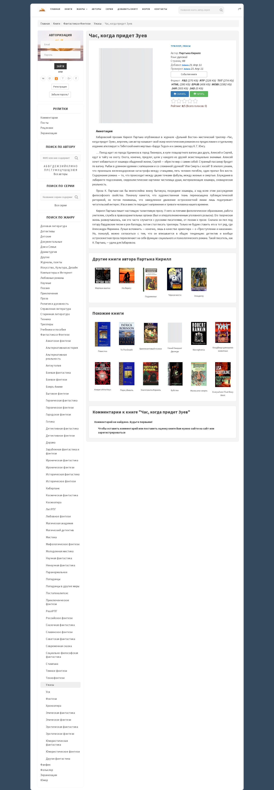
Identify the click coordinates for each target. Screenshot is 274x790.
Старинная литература (55, 314)
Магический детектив (60, 530)
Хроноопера (53, 705)
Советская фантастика (60, 639)
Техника (45, 319)
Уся (48, 692)
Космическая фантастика (62, 495)
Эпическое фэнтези (58, 719)
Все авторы (60, 174)
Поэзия (45, 288)
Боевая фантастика (58, 372)
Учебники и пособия (53, 329)
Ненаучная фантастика (60, 565)
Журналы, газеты (51, 262)
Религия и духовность (54, 303)
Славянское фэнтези (59, 632)
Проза (44, 298)
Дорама (50, 442)
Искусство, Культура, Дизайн (59, 267)
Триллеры (46, 324)
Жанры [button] (81, 9)
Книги (68, 9)
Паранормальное (56, 572)
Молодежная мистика (59, 551)
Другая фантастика (58, 758)
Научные (45, 283)
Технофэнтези (55, 678)
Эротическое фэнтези (60, 733)
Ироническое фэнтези (60, 467)
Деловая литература (53, 226)
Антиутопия (53, 365)
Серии (109, 9)
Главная (55, 9)
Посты (44, 122)
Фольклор (46, 770)
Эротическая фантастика (62, 727)
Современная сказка (59, 646)
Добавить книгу (128, 9)
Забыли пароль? (60, 94)
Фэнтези (51, 699)
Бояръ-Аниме (54, 386)
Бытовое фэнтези (57, 393)
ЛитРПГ (51, 509)
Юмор (44, 780)
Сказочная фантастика (60, 625)
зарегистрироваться (111, 432)
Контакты (160, 9)
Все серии (60, 205)
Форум (146, 9)
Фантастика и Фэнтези (77, 23)
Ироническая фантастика (62, 460)
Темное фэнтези (56, 670)
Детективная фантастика (62, 428)
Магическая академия (59, 523)
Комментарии (49, 117)
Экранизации (48, 133)
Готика (50, 421)
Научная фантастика (59, 558)
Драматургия (48, 252)
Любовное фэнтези (58, 516)
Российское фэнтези (59, 618)
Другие (45, 257)
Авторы (96, 9)
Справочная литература (55, 309)
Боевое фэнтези (56, 379)
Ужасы (97, 23)
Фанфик (45, 764)
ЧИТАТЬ (199, 93)
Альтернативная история (62, 347)
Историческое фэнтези (61, 481)
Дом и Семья (48, 246)
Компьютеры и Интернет (56, 272)
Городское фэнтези (58, 414)
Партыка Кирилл (190, 53)
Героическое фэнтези (60, 407)
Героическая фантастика (61, 400)
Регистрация (60, 86)
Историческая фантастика (63, 474)
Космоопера (53, 502)
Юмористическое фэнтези (63, 751)
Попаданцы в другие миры (62, 586)
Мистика (51, 537)
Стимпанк (52, 664)
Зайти (60, 66)
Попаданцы (53, 579)
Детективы (47, 231)
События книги (189, 74)
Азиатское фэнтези (58, 341)
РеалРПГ (51, 611)
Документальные (51, 241)
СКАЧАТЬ (180, 93)
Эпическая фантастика (60, 713)
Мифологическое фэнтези (62, 544)
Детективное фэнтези (60, 435)
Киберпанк (53, 488)
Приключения (49, 293)
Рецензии (46, 128)
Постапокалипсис (57, 593)
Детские (45, 236)
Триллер (176, 46)
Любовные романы (52, 278)
